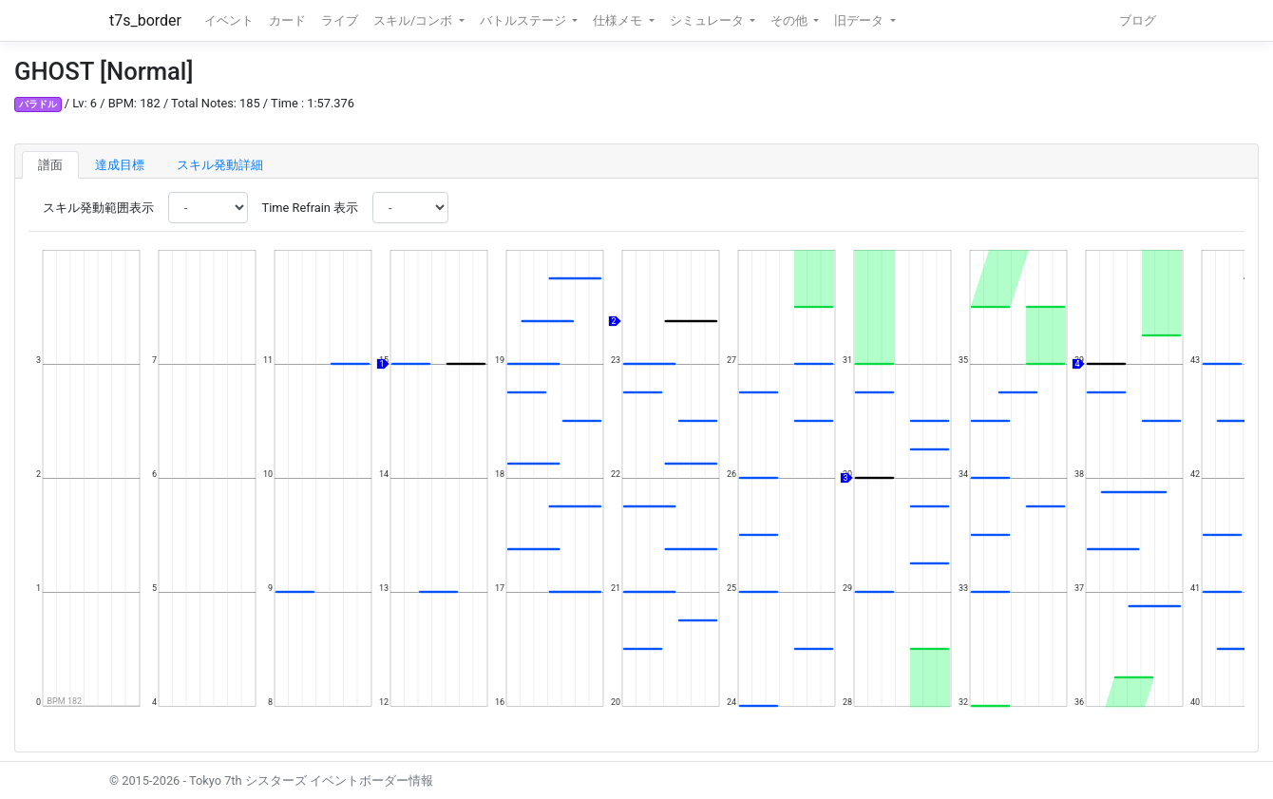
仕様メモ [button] (619, 20)
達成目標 (119, 165)
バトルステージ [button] (524, 20)
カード (287, 20)
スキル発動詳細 (220, 165)
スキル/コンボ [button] (414, 20)
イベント (229, 20)
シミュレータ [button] (708, 20)
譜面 (50, 165)
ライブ (339, 20)
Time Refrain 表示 (310, 207)
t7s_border (145, 20)
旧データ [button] (860, 20)
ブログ (1137, 20)
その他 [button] (790, 20)
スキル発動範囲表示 (98, 207)
